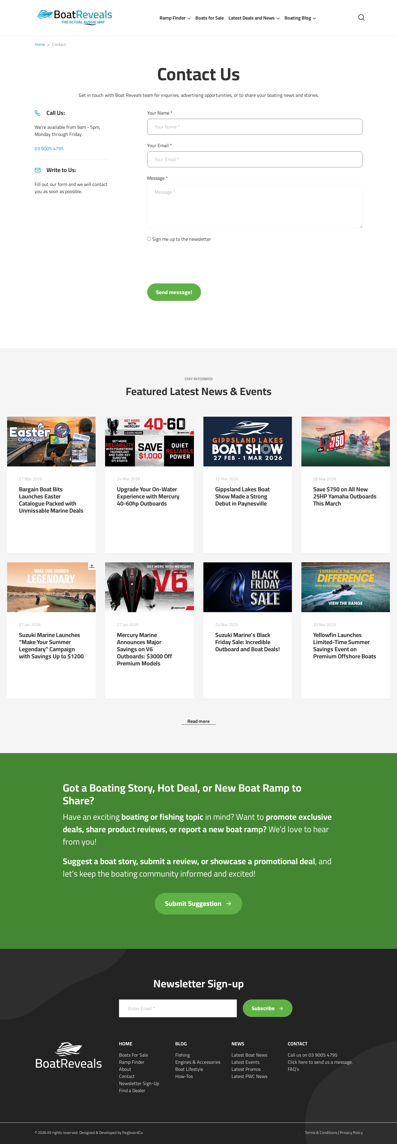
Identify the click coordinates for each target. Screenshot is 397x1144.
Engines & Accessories (197, 1062)
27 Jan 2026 (30, 624)
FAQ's (293, 1069)
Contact (127, 1076)
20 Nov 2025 (324, 624)
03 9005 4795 (49, 148)
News (238, 1043)
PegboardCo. (133, 1132)
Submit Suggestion (198, 903)
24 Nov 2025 (226, 624)
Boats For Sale (133, 1054)
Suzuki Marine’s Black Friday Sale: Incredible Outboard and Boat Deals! (247, 641)
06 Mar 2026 (324, 479)
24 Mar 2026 (128, 479)
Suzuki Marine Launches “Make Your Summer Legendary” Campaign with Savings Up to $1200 (51, 645)
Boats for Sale (209, 17)
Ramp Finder (173, 17)
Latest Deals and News (252, 17)
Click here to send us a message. (320, 1062)
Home (40, 44)
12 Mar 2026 (226, 479)
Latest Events (245, 1062)
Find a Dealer (132, 1090)
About (125, 1069)
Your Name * (160, 112)
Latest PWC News (249, 1076)
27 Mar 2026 (30, 479)
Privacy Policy (351, 1132)
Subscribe (268, 1008)
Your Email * (159, 145)
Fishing (182, 1054)
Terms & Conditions (321, 1132)
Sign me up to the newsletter (181, 239)
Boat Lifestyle (189, 1069)
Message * (157, 178)
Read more (198, 721)
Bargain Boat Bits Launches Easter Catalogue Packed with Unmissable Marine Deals (51, 500)
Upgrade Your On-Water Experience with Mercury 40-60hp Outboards (148, 496)
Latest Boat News (249, 1054)
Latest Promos (246, 1069)
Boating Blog (298, 17)
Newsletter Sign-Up (139, 1083)
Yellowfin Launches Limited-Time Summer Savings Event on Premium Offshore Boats (344, 645)
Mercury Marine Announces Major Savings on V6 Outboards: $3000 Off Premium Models (144, 649)
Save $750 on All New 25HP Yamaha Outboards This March (345, 496)
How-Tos (184, 1076)
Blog (181, 1043)
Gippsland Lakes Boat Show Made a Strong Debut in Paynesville (242, 496)
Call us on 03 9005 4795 (312, 1054)
